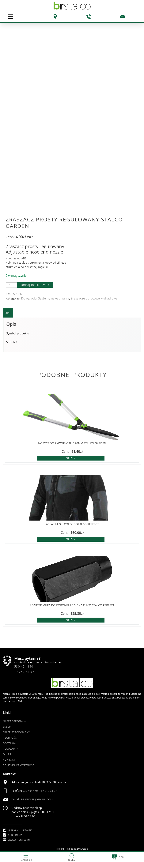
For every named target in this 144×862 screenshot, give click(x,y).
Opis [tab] (8, 313)
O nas (7, 754)
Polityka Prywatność (18, 765)
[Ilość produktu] (11, 285)
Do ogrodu (29, 298)
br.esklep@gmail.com (37, 799)
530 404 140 (23, 666)
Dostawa (9, 743)
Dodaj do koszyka (35, 285)
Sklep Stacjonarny (16, 732)
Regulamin (11, 748)
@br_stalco (12, 835)
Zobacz (71, 458)
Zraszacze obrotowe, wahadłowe (94, 298)
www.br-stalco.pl (16, 839)
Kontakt (9, 759)
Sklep (7, 726)
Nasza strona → (14, 721)
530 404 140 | (32, 790)
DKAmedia (82, 848)
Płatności (10, 737)
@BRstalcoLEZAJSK (17, 830)
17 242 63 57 (24, 672)
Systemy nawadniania (53, 298)
